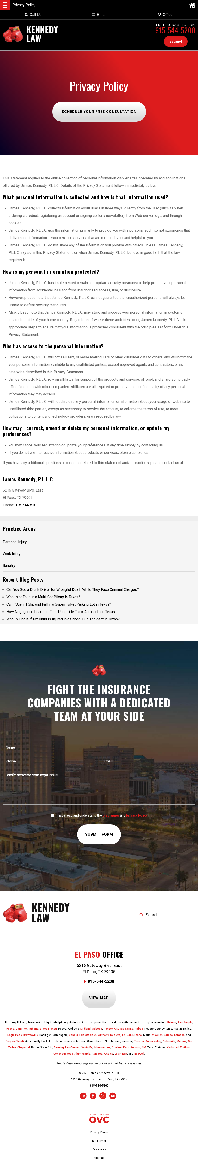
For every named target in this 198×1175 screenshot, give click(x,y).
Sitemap (99, 1158)
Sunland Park (120, 1047)
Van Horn (21, 1028)
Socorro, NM (138, 1047)
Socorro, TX (117, 1035)
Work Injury (12, 554)
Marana (181, 1041)
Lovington (121, 1053)
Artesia (108, 1053)
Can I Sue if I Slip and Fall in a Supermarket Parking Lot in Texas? (58, 604)
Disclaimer (111, 815)
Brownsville (30, 1035)
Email (99, 15)
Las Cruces (72, 1047)
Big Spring (126, 1028)
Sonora (73, 1035)
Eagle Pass (14, 1035)
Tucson (139, 1041)
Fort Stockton (88, 1035)
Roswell (139, 1053)
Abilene (171, 1022)
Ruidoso (97, 1053)
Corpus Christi (15, 1041)
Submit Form (99, 834)
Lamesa (179, 1035)
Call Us (33, 15)
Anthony (103, 1035)
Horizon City (111, 1028)
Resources (99, 1149)
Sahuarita (169, 1041)
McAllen (157, 1035)
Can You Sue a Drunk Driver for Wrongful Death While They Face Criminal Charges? (72, 589)
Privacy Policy (137, 815)
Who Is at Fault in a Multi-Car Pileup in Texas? (43, 597)
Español (176, 41)
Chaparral (23, 1047)
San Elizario (134, 1035)
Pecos (10, 1028)
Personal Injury (15, 542)
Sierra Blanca (48, 1028)
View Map (99, 998)
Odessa (97, 1028)
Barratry (9, 565)
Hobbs (139, 1028)
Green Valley (153, 1041)
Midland (85, 1028)
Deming (59, 1047)
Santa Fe (86, 1047)
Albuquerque (102, 1047)
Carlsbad (173, 1047)
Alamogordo (82, 1053)
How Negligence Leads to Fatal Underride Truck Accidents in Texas (60, 612)
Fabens (33, 1028)
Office (165, 15)
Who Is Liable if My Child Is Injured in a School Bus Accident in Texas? (63, 619)
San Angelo (184, 1022)
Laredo (168, 1035)
